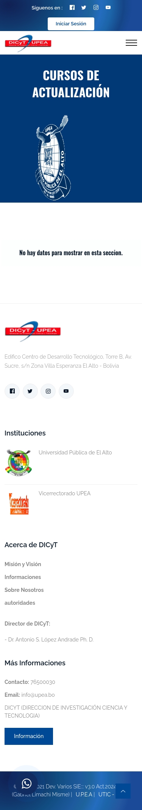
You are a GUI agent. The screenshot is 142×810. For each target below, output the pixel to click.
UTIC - (106, 794)
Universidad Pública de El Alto (58, 453)
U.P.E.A (84, 794)
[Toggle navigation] (131, 42)
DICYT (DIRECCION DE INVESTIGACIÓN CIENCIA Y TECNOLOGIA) (66, 712)
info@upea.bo (30, 695)
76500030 (30, 682)
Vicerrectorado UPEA (48, 494)
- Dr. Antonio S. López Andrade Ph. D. (49, 632)
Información (29, 736)
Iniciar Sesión (71, 24)
